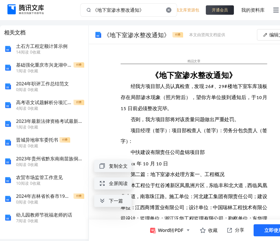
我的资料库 (253, 10)
